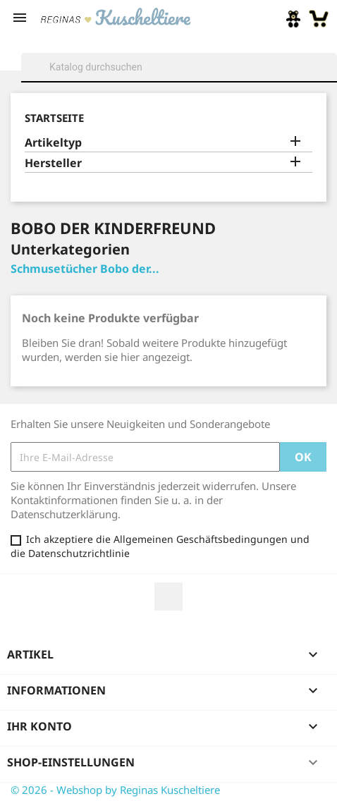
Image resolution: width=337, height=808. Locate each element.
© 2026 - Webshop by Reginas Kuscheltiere (115, 790)
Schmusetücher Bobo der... (85, 268)
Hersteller (53, 163)
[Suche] (179, 67)
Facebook (168, 596)
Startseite (54, 118)
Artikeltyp (53, 142)
